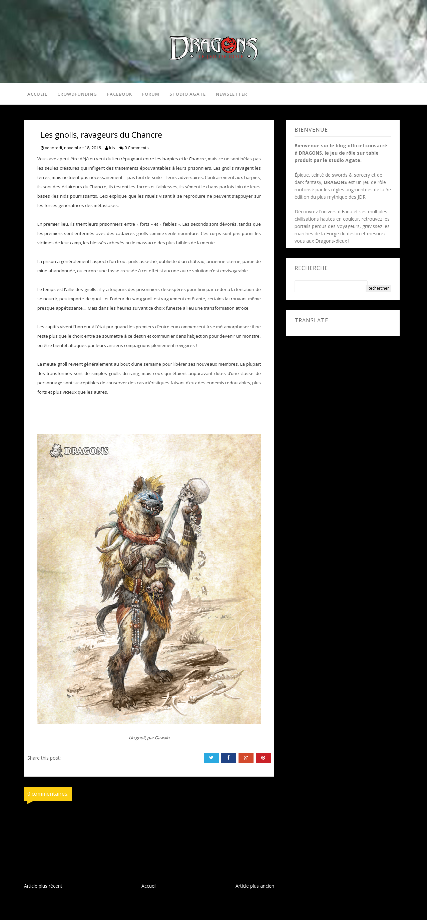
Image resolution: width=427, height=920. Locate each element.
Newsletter (231, 94)
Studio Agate (187, 94)
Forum (150, 94)
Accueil (37, 94)
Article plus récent (43, 886)
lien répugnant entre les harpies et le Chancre (159, 159)
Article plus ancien (255, 886)
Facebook (119, 94)
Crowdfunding (77, 94)
